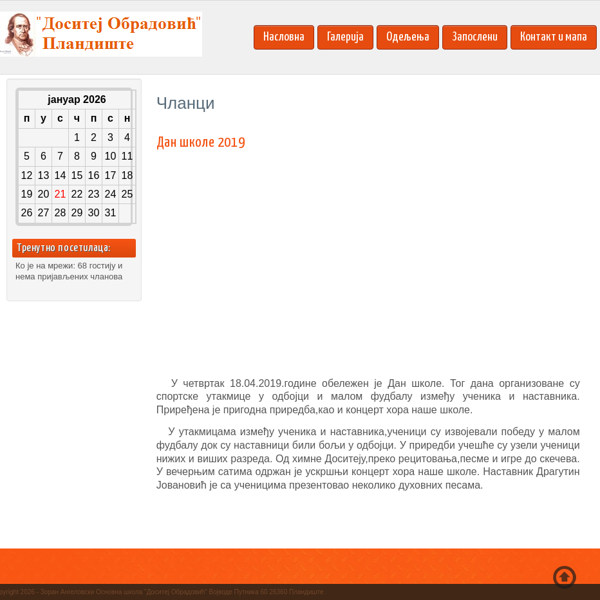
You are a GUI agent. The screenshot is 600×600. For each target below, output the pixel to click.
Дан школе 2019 (200, 142)
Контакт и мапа (553, 37)
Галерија (345, 37)
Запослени (475, 37)
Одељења (407, 37)
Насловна (284, 37)
